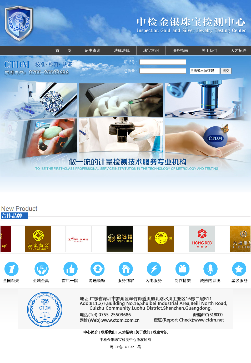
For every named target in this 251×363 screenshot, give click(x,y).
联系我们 (108, 332)
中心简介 (90, 332)
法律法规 (122, 50)
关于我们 (209, 50)
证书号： (131, 62)
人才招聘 (239, 50)
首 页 (63, 50)
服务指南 (180, 50)
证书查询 (93, 50)
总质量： (131, 71)
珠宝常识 (151, 50)
